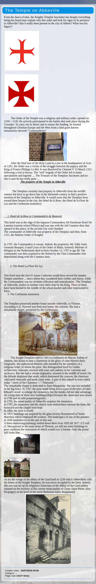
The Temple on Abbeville (32, 10)
